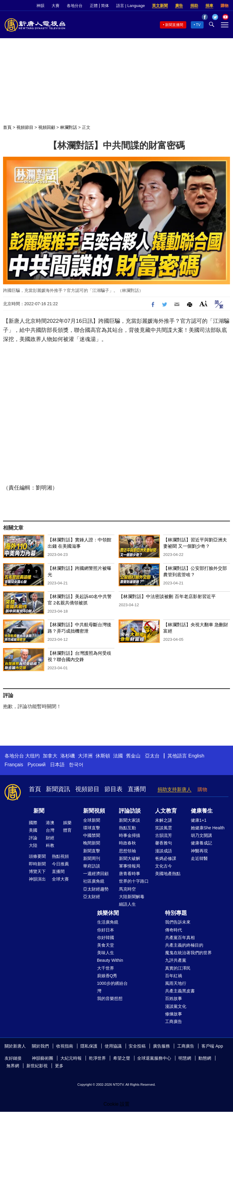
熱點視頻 (60, 856)
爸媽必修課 (165, 858)
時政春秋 (127, 843)
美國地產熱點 (168, 873)
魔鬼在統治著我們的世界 (188, 952)
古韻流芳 (163, 835)
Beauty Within (110, 960)
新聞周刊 (91, 858)
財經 (50, 837)
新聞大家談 (129, 820)
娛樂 (67, 822)
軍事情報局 (129, 866)
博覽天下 (37, 871)
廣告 (179, 5)
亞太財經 (91, 896)
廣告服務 (161, 1046)
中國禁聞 (91, 835)
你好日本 (105, 930)
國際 (33, 822)
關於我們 (40, 1046)
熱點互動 (127, 827)
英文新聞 (160, 5)
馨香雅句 (163, 843)
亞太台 (152, 755)
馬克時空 (127, 889)
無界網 (12, 1065)
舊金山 (133, 755)
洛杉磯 (67, 755)
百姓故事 (173, 998)
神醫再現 (199, 850)
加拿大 (50, 755)
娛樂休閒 (108, 913)
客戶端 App (212, 1046)
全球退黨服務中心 (154, 1058)
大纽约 (32, 755)
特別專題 (176, 913)
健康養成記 (201, 843)
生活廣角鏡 (107, 922)
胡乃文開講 (201, 835)
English (196, 755)
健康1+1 (199, 820)
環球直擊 (91, 827)
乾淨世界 (97, 1058)
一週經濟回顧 (96, 873)
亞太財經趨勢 (96, 889)
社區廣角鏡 (93, 881)
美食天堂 (105, 945)
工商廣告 (173, 1021)
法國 (118, 755)
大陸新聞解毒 (131, 896)
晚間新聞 (91, 843)
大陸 (33, 845)
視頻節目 (24, 127)
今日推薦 (60, 863)
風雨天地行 (175, 983)
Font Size (203, 303)
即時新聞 (37, 863)
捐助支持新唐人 (174, 789)
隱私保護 (88, 1046)
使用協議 (113, 1046)
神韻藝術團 (42, 1058)
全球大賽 (60, 879)
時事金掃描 (129, 835)
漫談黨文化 (175, 1006)
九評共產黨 (175, 960)
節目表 (113, 789)
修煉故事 (173, 1013)
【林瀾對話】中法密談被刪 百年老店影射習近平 (167, 596)
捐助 (194, 5)
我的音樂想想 (110, 998)
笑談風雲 (163, 827)
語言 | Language (130, 5)
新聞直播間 (174, 25)
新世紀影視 (37, 1065)
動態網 (204, 1058)
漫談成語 (163, 850)
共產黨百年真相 (180, 937)
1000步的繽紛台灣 (112, 987)
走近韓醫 (199, 858)
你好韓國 (105, 937)
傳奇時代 (173, 930)
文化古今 (163, 866)
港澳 (50, 822)
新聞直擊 (91, 850)
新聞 (38, 811)
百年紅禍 (173, 975)
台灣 (50, 830)
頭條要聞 (37, 856)
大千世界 (105, 968)
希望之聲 (121, 1058)
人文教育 (166, 811)
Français (14, 764)
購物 (224, 5)
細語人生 (127, 904)
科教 (50, 845)
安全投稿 (137, 1046)
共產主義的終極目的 (184, 945)
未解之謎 (163, 820)
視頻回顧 (46, 127)
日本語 (57, 764)
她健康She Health (208, 827)
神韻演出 (37, 879)
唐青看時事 (129, 873)
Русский (37, 764)
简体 (105, 5)
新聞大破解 (129, 858)
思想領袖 (127, 850)
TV (198, 25)
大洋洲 (85, 755)
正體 (94, 5)
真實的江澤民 (178, 968)
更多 (59, 1065)
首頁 (7, 127)
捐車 (209, 5)
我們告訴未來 (178, 922)
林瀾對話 (68, 127)
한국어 (76, 764)
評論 (33, 837)
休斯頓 (103, 755)
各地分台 (75, 5)
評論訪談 (130, 811)
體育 (67, 830)
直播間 (137, 789)
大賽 (55, 5)
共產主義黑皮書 (180, 990)
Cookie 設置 (116, 1104)
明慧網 (184, 1058)
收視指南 (64, 1046)
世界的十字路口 (134, 881)
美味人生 (105, 952)
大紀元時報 (71, 1058)
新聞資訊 (58, 789)
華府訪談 (91, 866)
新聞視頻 (94, 811)
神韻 (40, 5)
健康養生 (202, 811)
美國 (33, 830)
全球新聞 (91, 820)
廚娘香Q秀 (107, 975)
